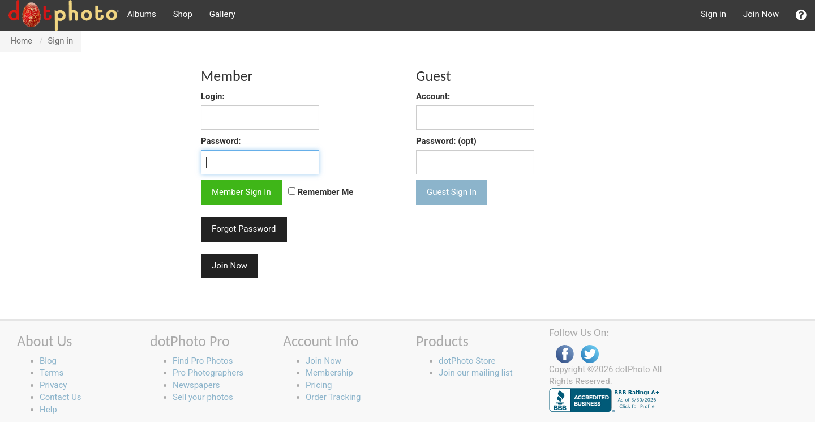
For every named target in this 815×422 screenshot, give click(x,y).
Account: (433, 96)
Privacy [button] (53, 385)
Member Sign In (241, 192)
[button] (801, 15)
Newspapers (196, 385)
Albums (141, 14)
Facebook (565, 354)
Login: (213, 96)
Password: (221, 141)
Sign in (713, 14)
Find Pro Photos (203, 361)
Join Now (761, 14)
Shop (182, 14)
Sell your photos (203, 397)
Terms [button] (51, 373)
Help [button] (48, 409)
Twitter (590, 354)
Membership (329, 373)
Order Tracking (333, 397)
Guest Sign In (452, 192)
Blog (48, 361)
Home (21, 40)
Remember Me (321, 192)
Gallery (222, 14)
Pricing (319, 385)
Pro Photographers (208, 373)
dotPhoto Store (467, 361)
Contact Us (61, 397)
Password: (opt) (446, 141)
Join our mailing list (476, 373)
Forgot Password (244, 229)
